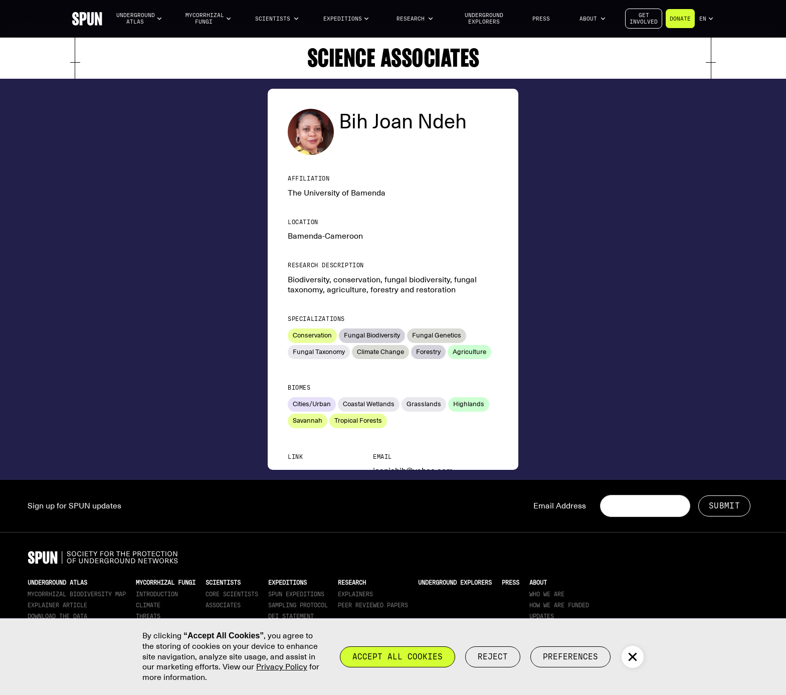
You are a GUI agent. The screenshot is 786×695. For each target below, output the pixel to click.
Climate (148, 605)
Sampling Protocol (298, 605)
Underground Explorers (484, 18)
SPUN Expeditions (296, 594)
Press (541, 19)
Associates (223, 605)
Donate (680, 19)
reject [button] (493, 656)
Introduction (157, 594)
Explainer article (57, 605)
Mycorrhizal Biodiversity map (77, 594)
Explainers (355, 594)
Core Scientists (232, 594)
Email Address (559, 506)
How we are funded (559, 605)
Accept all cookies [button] (397, 656)
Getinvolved (644, 18)
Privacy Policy (281, 667)
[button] (139, 19)
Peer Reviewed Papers (373, 605)
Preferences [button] (570, 656)
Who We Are (546, 594)
